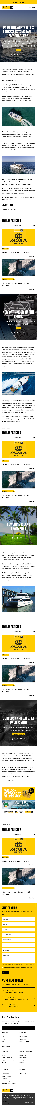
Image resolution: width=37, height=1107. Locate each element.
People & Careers (6, 1076)
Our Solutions (23, 1036)
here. (15, 210)
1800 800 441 (18, 2)
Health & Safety (6, 1081)
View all (4, 1062)
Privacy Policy (6, 966)
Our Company (5, 1073)
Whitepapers (22, 1060)
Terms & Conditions (29, 964)
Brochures (22, 1062)
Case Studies (23, 1057)
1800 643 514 (9, 205)
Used (3, 1041)
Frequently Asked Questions (9, 1083)
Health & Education (7, 1057)
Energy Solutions (6, 1046)
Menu (32, 7)
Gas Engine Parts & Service (9, 1044)
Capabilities (22, 1039)
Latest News (22, 1055)
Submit (5, 972)
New (3, 1036)
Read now (32, 256)
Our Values (4, 1078)
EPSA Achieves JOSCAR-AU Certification (16, 252)
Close (32, 1102)
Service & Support (24, 1041)
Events (21, 1065)
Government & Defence (8, 279)
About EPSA (5, 248)
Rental (3, 1039)
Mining (3, 1055)
